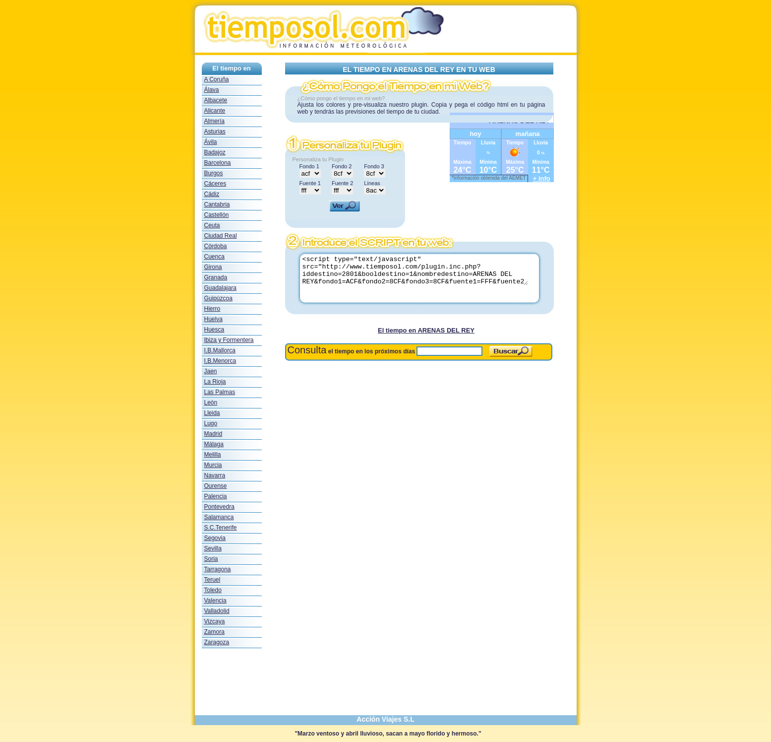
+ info (541, 178)
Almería (214, 121)
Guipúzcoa (218, 298)
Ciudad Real (220, 235)
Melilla (212, 454)
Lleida (212, 412)
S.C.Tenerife (220, 527)
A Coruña (216, 79)
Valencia (215, 600)
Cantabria (217, 204)
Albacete (216, 100)
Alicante (215, 110)
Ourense (215, 485)
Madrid (213, 433)
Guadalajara (220, 287)
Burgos (213, 173)
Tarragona (217, 569)
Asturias (215, 131)
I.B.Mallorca (220, 350)
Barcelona (217, 162)
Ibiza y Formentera (229, 340)
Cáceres (215, 183)
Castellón (216, 214)
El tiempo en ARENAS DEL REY (426, 330)
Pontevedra (219, 506)
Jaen (210, 371)
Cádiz (212, 194)
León (211, 402)
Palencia (215, 496)
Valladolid (217, 610)
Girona (213, 267)
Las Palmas (220, 392)
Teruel (212, 579)
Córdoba (215, 246)
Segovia (215, 538)
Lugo (211, 423)
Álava (211, 89)
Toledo (213, 590)
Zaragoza (217, 642)
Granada (216, 277)
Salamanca (219, 517)
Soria (211, 558)
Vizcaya (214, 621)
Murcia (213, 465)
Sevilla (213, 548)
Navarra (215, 475)
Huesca (214, 329)
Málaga (214, 444)
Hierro (212, 308)
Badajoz (215, 152)
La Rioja (215, 381)
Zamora (214, 631)
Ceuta (212, 225)
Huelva (213, 319)
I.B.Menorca (220, 360)
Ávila (210, 141)
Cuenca (214, 256)
